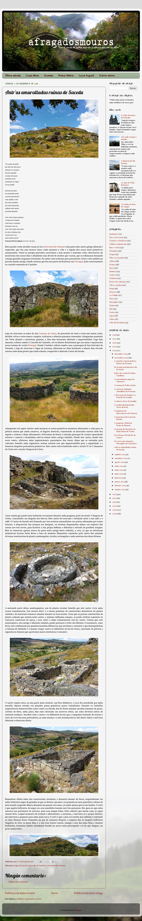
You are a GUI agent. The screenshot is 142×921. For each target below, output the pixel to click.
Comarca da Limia (48, 333)
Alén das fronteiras (117, 322)
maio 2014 (119, 474)
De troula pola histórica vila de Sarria (125, 368)
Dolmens (113, 278)
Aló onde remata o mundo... (129, 138)
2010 (114, 506)
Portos (112, 312)
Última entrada (13, 75)
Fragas (112, 254)
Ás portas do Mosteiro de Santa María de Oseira (124, 430)
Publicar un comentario (18, 882)
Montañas (113, 251)
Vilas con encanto (116, 258)
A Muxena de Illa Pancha (128, 162)
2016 (114, 343)
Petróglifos (114, 302)
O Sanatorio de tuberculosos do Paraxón (125, 412)
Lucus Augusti (86, 75)
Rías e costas (114, 247)
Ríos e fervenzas (116, 237)
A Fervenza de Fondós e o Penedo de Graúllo (125, 396)
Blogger (78, 910)
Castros (112, 275)
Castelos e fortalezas (118, 240)
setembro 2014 (121, 458)
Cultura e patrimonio (118, 244)
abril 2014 (119, 478)
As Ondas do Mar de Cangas (128, 205)
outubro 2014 (120, 454)
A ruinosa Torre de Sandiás (125, 401)
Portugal (78, 261)
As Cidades (113, 295)
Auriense (48, 75)
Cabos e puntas (115, 285)
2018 (114, 335)
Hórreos (113, 292)
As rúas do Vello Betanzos (128, 183)
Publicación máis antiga (88, 893)
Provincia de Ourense (55, 246)
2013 (114, 494)
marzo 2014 (120, 481)
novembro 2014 (122, 358)
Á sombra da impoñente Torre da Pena (124, 406)
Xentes (112, 305)
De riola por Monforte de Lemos (125, 436)
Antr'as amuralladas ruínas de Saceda (125, 448)
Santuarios (113, 234)
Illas (111, 309)
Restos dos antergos (117, 281)
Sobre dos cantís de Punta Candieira (124, 374)
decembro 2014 (121, 354)
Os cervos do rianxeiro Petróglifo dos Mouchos (125, 442)
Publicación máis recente (20, 893)
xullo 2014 (119, 466)
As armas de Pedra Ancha (124, 385)
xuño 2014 (119, 470)
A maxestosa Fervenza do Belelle (125, 418)
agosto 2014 (120, 462)
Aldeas (112, 261)
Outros (112, 319)
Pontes (112, 264)
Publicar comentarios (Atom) (29, 899)
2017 (114, 339)
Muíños (112, 271)
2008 (114, 513)
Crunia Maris (32, 75)
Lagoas (112, 316)
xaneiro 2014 (120, 489)
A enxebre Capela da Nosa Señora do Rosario (125, 362)
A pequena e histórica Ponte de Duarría (123, 424)
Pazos (111, 298)
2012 (114, 498)
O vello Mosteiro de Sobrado (128, 116)
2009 (115, 510)
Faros (111, 268)
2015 (114, 346)
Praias (111, 288)
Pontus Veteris (66, 75)
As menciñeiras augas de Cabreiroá (124, 380)
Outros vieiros (107, 75)
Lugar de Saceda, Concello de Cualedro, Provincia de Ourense (39, 865)
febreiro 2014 (121, 485)
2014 (114, 350)
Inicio (54, 893)
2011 (114, 502)
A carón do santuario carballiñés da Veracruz (124, 390)
